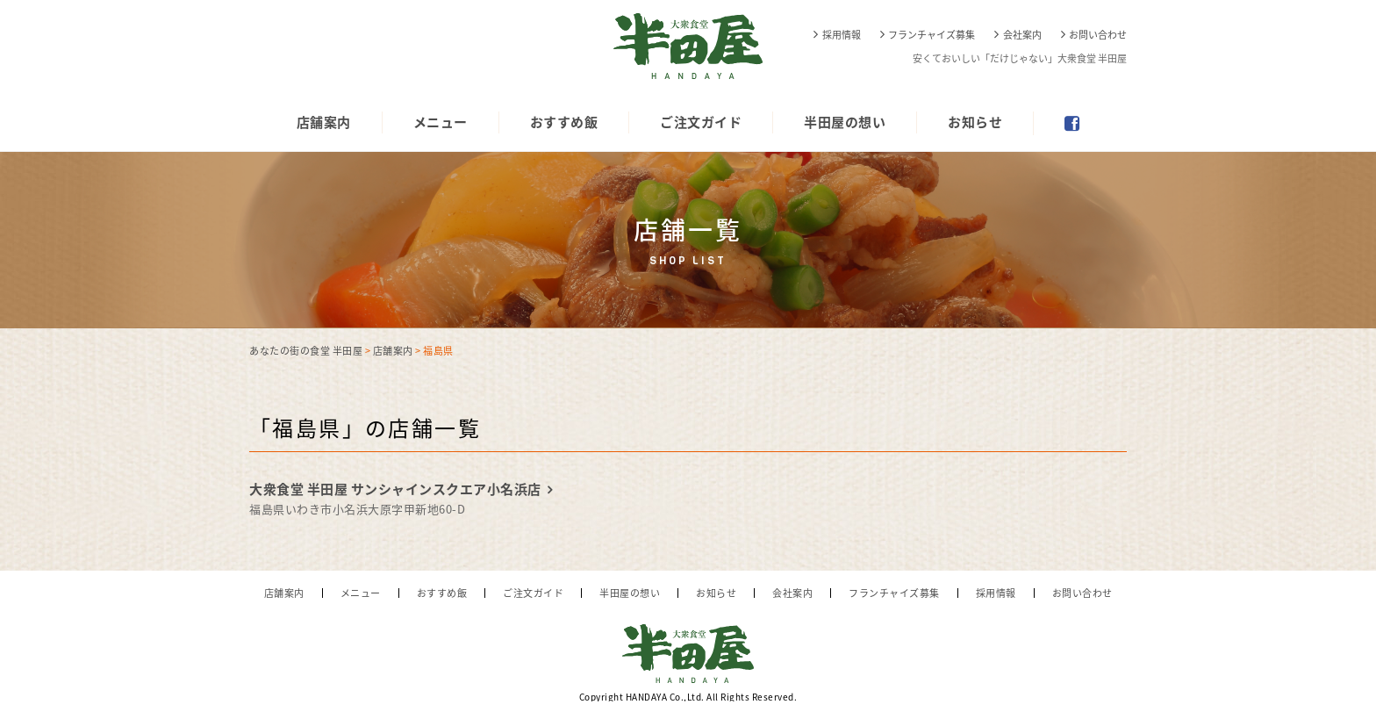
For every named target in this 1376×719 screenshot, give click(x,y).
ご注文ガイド (701, 122)
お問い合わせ (1098, 34)
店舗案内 (324, 122)
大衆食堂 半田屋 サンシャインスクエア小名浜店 (395, 489)
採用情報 (841, 34)
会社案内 (1022, 34)
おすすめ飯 (564, 122)
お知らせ (975, 122)
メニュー (440, 122)
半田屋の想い (844, 122)
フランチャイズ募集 (931, 34)
